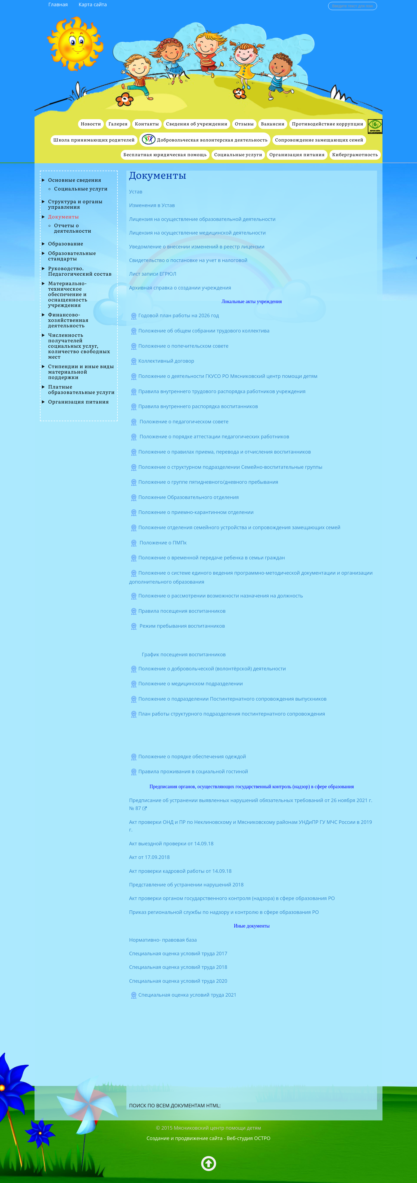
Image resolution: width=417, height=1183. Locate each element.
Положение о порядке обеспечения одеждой (192, 756)
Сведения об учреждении (197, 124)
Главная (58, 4)
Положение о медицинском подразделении (190, 683)
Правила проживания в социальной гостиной (193, 771)
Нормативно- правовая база (163, 939)
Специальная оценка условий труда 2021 (187, 994)
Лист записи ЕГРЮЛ (152, 273)
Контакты (147, 124)
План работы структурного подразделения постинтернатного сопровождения (231, 713)
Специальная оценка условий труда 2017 (178, 953)
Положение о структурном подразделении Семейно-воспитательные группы (230, 466)
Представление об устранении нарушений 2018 (186, 884)
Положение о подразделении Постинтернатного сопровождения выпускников (232, 698)
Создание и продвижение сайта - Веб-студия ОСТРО (208, 1138)
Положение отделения (239, 527)
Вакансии (273, 124)
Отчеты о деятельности (72, 228)
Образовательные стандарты (72, 256)
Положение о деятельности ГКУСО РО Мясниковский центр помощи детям (229, 376)
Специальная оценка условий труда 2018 (178, 967)
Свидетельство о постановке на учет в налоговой (188, 260)
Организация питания (297, 154)
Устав (135, 191)
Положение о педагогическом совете (184, 421)
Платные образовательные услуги (81, 389)
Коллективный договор (166, 361)
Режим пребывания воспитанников (181, 626)
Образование (65, 244)
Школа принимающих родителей (94, 140)
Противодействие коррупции (327, 124)
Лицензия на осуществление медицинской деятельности (197, 232)
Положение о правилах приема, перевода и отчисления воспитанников (224, 451)
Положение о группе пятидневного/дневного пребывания (208, 482)
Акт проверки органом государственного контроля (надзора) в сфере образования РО (232, 898)
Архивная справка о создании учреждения (180, 287)
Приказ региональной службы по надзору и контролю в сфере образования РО (224, 912)
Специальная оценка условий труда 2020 (178, 981)
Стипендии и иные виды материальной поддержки (81, 371)
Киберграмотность (355, 154)
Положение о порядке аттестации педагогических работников (213, 436)
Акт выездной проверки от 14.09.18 (171, 843)
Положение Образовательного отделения (188, 497)
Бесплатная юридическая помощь (165, 154)
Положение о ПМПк (162, 542)
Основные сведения (74, 180)
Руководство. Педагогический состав (80, 271)
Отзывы (244, 124)
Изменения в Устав (152, 205)
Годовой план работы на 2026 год (178, 315)
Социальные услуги (238, 154)
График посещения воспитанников (184, 654)
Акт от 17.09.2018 (149, 857)
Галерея (118, 124)
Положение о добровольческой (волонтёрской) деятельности (212, 668)
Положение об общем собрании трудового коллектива (204, 330)
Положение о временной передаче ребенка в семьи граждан (211, 557)
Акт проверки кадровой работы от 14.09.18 (180, 871)
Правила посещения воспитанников (182, 611)
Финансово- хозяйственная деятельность (68, 320)
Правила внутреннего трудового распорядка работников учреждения (222, 391)
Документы (63, 217)
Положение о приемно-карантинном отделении (196, 512)
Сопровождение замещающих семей (319, 140)
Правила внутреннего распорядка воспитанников (198, 406)
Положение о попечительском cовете (183, 346)
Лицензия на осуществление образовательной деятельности (202, 219)
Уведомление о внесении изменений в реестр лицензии (196, 246)
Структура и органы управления (75, 204)
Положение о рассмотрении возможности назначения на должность (220, 595)
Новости (91, 124)
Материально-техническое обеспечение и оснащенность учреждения (68, 294)
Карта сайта (93, 4)
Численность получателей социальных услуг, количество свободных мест (79, 346)
